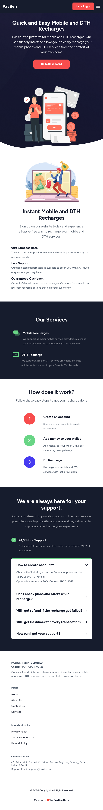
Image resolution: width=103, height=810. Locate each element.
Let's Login (83, 6)
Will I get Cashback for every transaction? (48, 622)
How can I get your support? (38, 633)
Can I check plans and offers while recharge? (42, 596)
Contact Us (18, 705)
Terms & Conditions (22, 737)
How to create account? (35, 565)
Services (16, 711)
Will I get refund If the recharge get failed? (49, 610)
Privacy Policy (19, 731)
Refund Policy (19, 743)
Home (15, 694)
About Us (16, 700)
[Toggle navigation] (97, 6)
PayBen (7, 6)
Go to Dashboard (51, 64)
